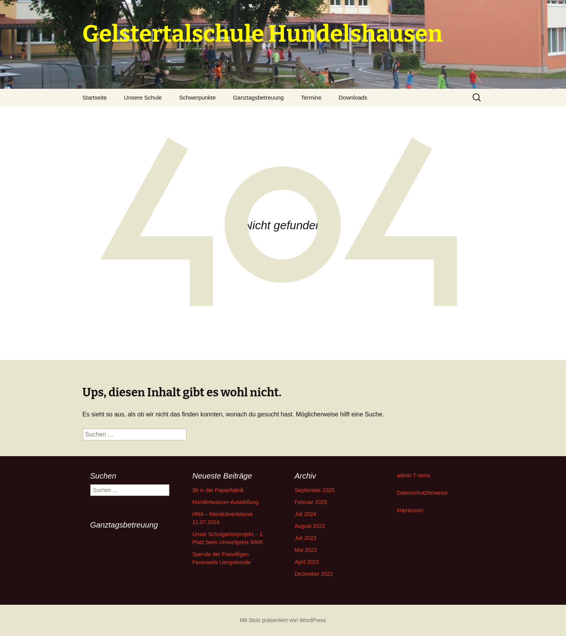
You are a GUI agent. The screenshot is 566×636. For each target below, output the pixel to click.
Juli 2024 (305, 514)
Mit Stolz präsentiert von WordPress (283, 620)
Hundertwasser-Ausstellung (226, 502)
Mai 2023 (306, 550)
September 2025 (315, 490)
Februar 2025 (311, 502)
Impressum (410, 510)
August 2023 (310, 526)
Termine (311, 97)
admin (404, 475)
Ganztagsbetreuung (258, 97)
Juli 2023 (305, 538)
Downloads (353, 97)
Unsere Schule (143, 97)
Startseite (95, 97)
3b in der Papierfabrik (218, 490)
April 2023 (307, 562)
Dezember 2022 (314, 574)
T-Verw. (422, 475)
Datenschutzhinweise (422, 493)
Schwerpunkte (197, 97)
